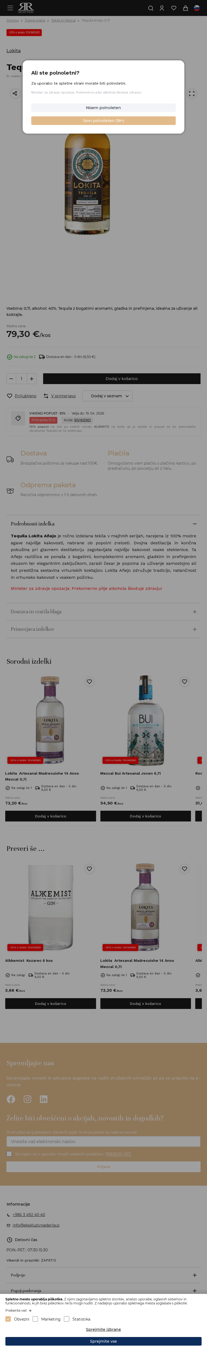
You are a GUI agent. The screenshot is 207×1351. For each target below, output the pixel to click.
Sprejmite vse (103, 1341)
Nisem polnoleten (103, 107)
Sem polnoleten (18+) (103, 120)
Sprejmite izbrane (103, 1329)
